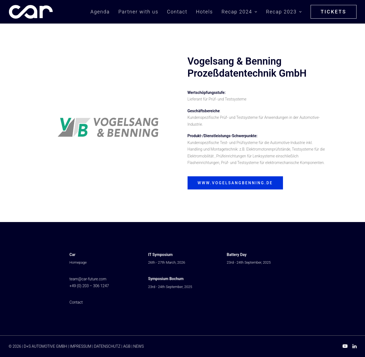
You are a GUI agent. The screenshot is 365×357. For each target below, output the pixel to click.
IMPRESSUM (80, 346)
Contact (177, 12)
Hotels (204, 12)
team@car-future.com (87, 279)
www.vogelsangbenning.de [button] (235, 183)
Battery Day (236, 254)
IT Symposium (160, 254)
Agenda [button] (100, 12)
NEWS (138, 346)
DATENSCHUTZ (107, 346)
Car (72, 254)
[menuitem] (102, 12)
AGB (126, 346)
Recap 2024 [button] (239, 12)
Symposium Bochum (166, 279)
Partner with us (138, 12)
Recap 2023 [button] (284, 12)
